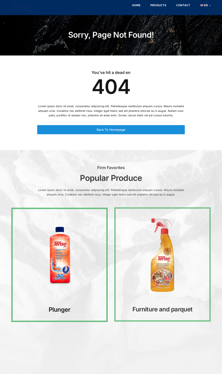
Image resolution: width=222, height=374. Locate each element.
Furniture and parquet (162, 306)
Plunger (59, 309)
